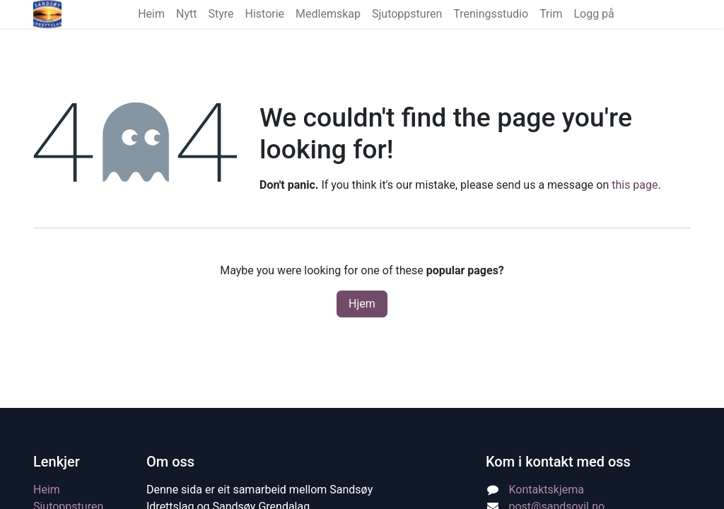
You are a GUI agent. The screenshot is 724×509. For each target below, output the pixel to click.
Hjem (362, 303)
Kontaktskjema (546, 489)
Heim (46, 489)
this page (635, 185)
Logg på (593, 14)
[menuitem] (151, 14)
